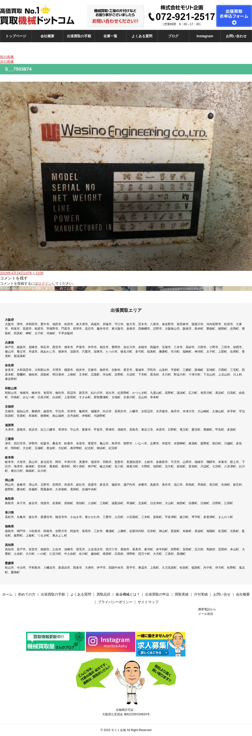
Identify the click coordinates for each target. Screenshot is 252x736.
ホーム (7, 594)
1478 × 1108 (33, 273)
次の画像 (7, 61)
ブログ (173, 36)
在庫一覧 (110, 36)
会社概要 (47, 36)
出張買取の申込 (157, 594)
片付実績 (201, 594)
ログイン (45, 283)
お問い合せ (222, 594)
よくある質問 (142, 36)
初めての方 (26, 594)
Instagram (204, 36)
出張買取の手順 (79, 36)
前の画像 (7, 57)
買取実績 (182, 594)
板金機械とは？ (128, 594)
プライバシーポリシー (115, 602)
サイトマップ (148, 602)
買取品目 (103, 594)
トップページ (15, 36)
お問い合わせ (236, 36)
